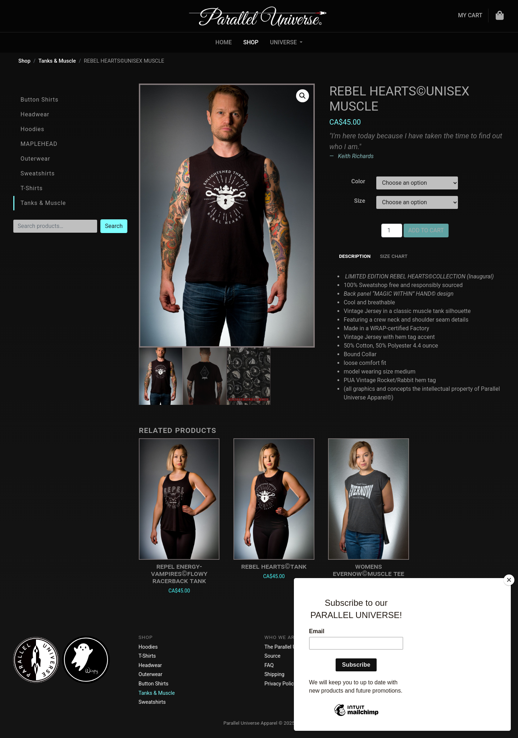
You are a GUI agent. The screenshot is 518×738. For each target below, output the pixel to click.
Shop (250, 42)
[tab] (354, 256)
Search (114, 226)
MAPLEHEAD (39, 143)
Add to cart (426, 230)
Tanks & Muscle (57, 61)
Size (359, 200)
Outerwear (35, 158)
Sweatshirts (38, 173)
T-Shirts (32, 188)
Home (223, 42)
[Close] (509, 579)
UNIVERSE (284, 42)
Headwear (35, 114)
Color (358, 181)
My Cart (470, 15)
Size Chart (394, 255)
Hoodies (32, 129)
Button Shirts (40, 99)
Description (355, 255)
